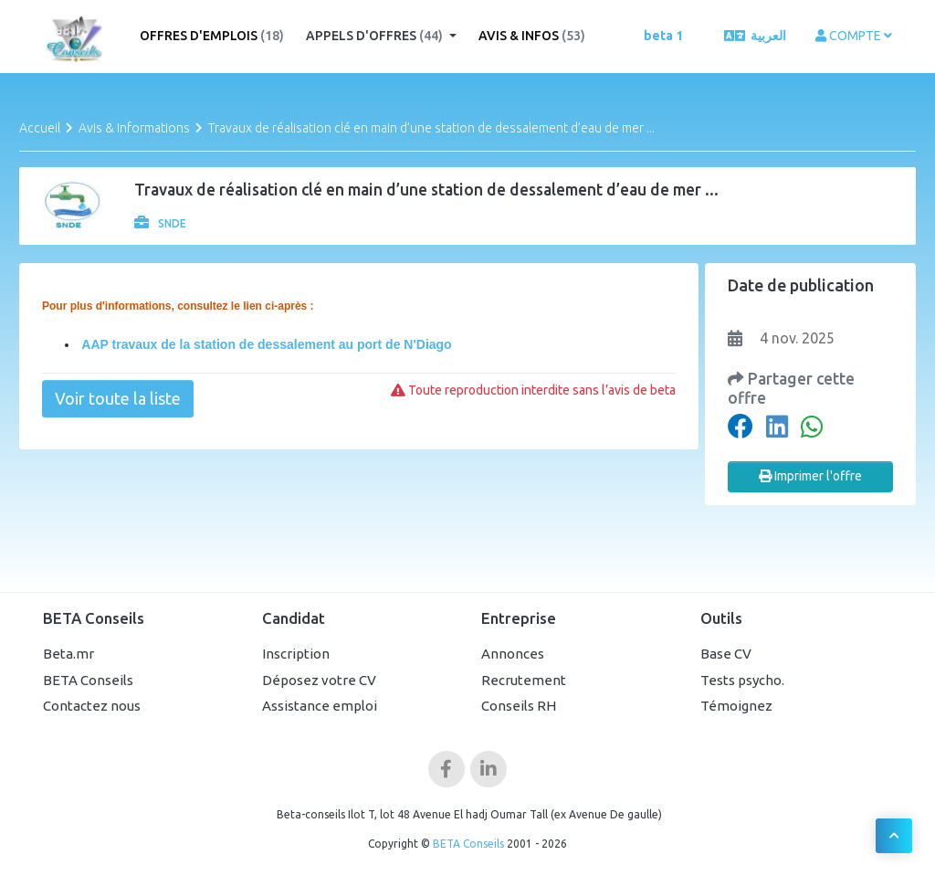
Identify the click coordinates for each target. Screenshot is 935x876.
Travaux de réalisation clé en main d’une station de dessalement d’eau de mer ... (431, 128)
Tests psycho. (742, 680)
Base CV (725, 653)
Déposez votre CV (319, 680)
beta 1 (663, 35)
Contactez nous (92, 705)
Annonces (512, 653)
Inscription (296, 653)
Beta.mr (68, 653)
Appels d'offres (376, 35)
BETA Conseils (88, 680)
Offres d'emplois (212, 35)
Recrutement (523, 680)
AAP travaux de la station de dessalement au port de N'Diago (265, 344)
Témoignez (736, 705)
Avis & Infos (531, 35)
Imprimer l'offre (810, 476)
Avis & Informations (134, 128)
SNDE (160, 223)
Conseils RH (518, 705)
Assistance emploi (319, 705)
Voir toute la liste (118, 398)
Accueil (39, 128)
